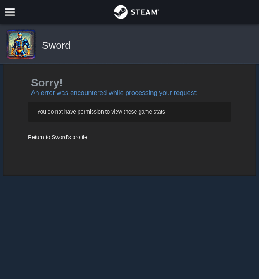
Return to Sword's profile (57, 137)
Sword (56, 45)
